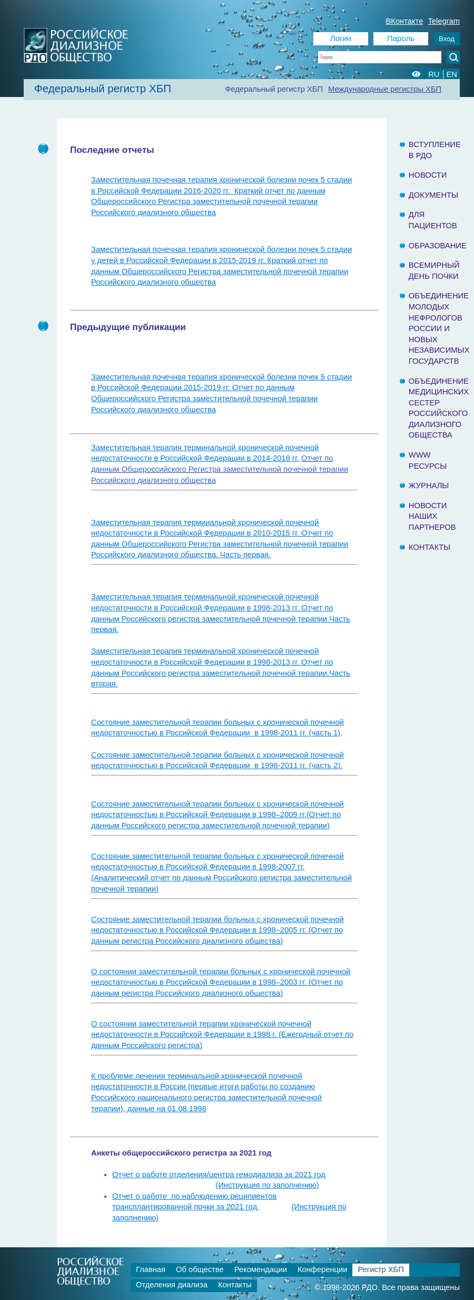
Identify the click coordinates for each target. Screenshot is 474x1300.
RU (433, 74)
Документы (433, 195)
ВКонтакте (404, 21)
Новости (428, 175)
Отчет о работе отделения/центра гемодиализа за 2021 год (218, 1174)
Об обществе (200, 1269)
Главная (150, 1269)
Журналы (429, 485)
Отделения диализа (172, 1284)
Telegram (444, 21)
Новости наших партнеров (432, 516)
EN (452, 74)
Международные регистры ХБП (384, 89)
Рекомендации (260, 1269)
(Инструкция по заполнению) (267, 1185)
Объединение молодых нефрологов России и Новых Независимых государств (439, 328)
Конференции (323, 1269)
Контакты (429, 547)
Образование (438, 245)
